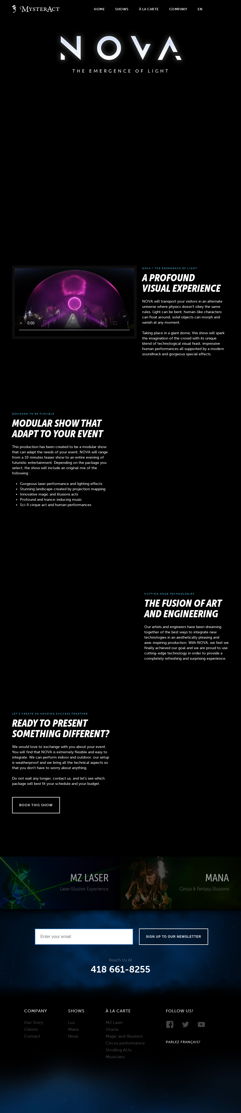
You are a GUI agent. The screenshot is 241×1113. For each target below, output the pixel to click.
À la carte (149, 9)
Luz (71, 1022)
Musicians (115, 1056)
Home (99, 9)
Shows (122, 9)
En (200, 9)
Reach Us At (120, 960)
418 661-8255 (120, 969)
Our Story (33, 1022)
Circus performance (125, 1043)
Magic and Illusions (124, 1036)
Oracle (112, 1029)
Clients (31, 1029)
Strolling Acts (118, 1049)
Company (178, 9)
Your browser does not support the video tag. (74, 302)
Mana (73, 1029)
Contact (32, 1036)
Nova (73, 1036)
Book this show (36, 805)
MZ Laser (114, 1022)
